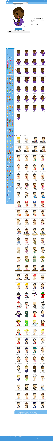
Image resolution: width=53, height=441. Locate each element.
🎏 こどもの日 (9, 191)
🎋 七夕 (8, 51)
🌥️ (7, 71)
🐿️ (9, 82)
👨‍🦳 (9, 136)
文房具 (9, 142)
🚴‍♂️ (12, 130)
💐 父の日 (8, 52)
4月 (9, 55)
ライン (9, 200)
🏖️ (12, 72)
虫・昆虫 (8, 98)
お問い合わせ (20, 436)
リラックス (12, 4)
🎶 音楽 (8, 161)
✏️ (12, 143)
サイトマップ (9, 436)
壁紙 (7, 201)
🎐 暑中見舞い (9, 197)
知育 (11, 142)
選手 (10, 155)
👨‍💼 (7, 140)
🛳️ (9, 132)
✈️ (12, 131)
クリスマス (8, 181)
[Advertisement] (38, 11)
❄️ (10, 71)
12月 (8, 57)
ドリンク (8, 114)
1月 (10, 57)
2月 (11, 57)
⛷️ (7, 160)
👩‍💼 (9, 140)
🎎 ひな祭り (8, 190)
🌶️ (12, 121)
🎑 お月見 (8, 195)
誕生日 (8, 178)
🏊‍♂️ (12, 159)
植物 (8, 59)
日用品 (9, 165)
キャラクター (8, 172)
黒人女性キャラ (15, 4)
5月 (11, 55)
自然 (10, 59)
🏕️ (10, 160)
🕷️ (9, 187)
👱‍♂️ (7, 136)
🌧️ (9, 71)
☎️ (9, 166)
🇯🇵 (10, 171)
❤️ (9, 151)
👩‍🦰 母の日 (8, 192)
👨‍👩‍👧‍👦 (7, 137)
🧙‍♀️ (12, 186)
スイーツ (8, 109)
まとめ (45, 0)
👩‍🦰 (12, 135)
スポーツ (8, 155)
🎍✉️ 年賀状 (8, 198)
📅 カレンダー (9, 58)
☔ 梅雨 (8, 53)
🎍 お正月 (8, 188)
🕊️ (12, 89)
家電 (7, 165)
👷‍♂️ (10, 140)
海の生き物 (8, 92)
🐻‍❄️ (12, 78)
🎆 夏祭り (8, 194)
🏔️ (10, 72)
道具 (11, 165)
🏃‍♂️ (10, 146)
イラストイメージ (8, 4)
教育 (7, 142)
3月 (8, 55)
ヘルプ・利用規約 (15, 436)
